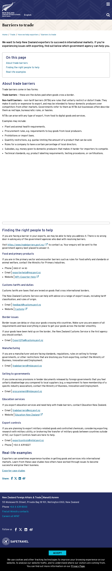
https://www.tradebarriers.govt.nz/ (26, 245)
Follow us (17, 529)
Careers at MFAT (11, 516)
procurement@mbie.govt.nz (27, 391)
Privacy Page (78, 566)
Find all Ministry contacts (15, 511)
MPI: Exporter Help (25, 277)
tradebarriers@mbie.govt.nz (27, 366)
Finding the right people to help (22, 67)
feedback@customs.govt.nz (27, 304)
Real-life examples (16, 72)
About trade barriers (17, 63)
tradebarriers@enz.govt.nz (26, 410)
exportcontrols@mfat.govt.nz (28, 440)
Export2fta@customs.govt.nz (28, 340)
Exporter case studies (13, 470)
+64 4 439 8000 (18, 507)
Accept (57, 553)
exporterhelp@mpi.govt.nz (27, 272)
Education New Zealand (27, 415)
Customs (19, 309)
